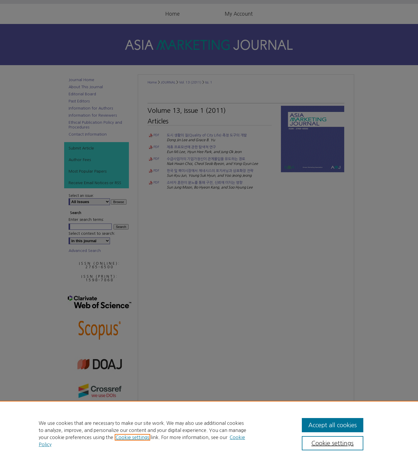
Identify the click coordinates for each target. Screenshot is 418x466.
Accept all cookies (332, 425)
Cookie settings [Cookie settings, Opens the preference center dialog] (332, 443)
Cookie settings (132, 437)
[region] (209, 433)
